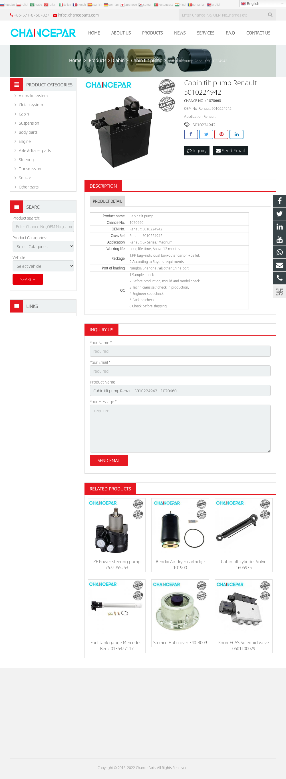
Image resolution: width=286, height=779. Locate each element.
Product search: (27, 218)
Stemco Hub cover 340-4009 (180, 642)
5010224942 (204, 124)
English (250, 3)
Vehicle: (20, 257)
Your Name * (101, 342)
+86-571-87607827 (31, 15)
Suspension (29, 123)
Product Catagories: (30, 237)
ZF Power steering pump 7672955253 (116, 564)
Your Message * (103, 401)
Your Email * (100, 362)
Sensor (25, 178)
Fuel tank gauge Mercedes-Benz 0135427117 (116, 645)
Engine (25, 141)
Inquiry (197, 150)
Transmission (30, 168)
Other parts (29, 187)
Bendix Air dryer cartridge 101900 (180, 564)
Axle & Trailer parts (35, 150)
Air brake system (33, 95)
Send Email (230, 150)
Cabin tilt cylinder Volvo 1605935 (244, 564)
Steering (26, 159)
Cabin (24, 114)
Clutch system (31, 105)
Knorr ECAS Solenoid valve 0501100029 (243, 645)
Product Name (102, 382)
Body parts (28, 132)
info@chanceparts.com (78, 15)
